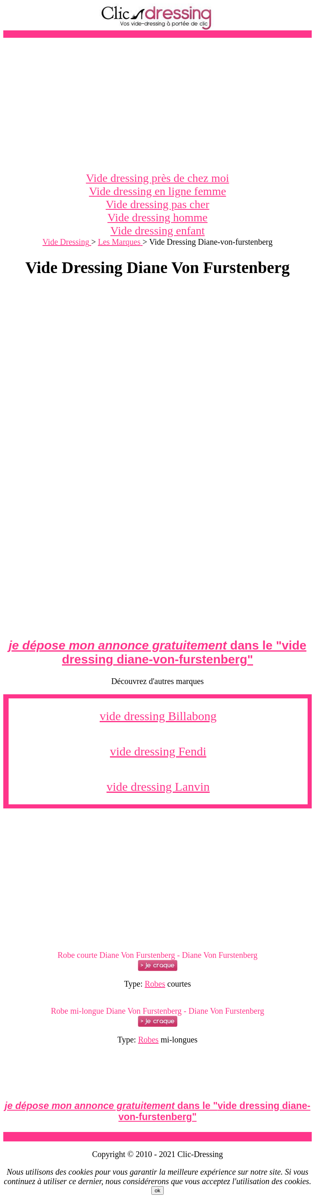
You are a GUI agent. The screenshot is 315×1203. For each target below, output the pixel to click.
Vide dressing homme (157, 217)
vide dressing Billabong (158, 716)
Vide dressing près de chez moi (157, 178)
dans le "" (157, 652)
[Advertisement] (157, 104)
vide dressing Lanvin (158, 786)
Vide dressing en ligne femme (157, 191)
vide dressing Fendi (158, 751)
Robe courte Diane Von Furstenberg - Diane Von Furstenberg (157, 955)
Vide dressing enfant (157, 230)
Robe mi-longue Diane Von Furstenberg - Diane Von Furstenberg (157, 1010)
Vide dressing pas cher (158, 204)
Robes (155, 983)
